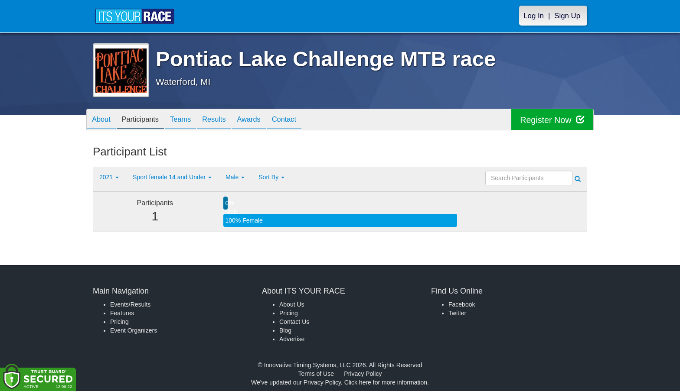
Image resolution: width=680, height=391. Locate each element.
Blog (285, 330)
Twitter (457, 313)
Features (122, 313)
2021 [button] (109, 177)
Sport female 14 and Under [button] (172, 177)
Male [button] (235, 177)
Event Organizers (133, 330)
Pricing (119, 321)
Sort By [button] (271, 177)
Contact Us (294, 321)
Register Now (552, 120)
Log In (533, 16)
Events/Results (130, 304)
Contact (302, 120)
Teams (188, 120)
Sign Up (567, 16)
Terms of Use (316, 373)
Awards (264, 120)
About (102, 120)
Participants (145, 120)
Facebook (461, 304)
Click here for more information (385, 382)
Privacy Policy (363, 373)
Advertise (291, 339)
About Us (291, 304)
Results (225, 120)
